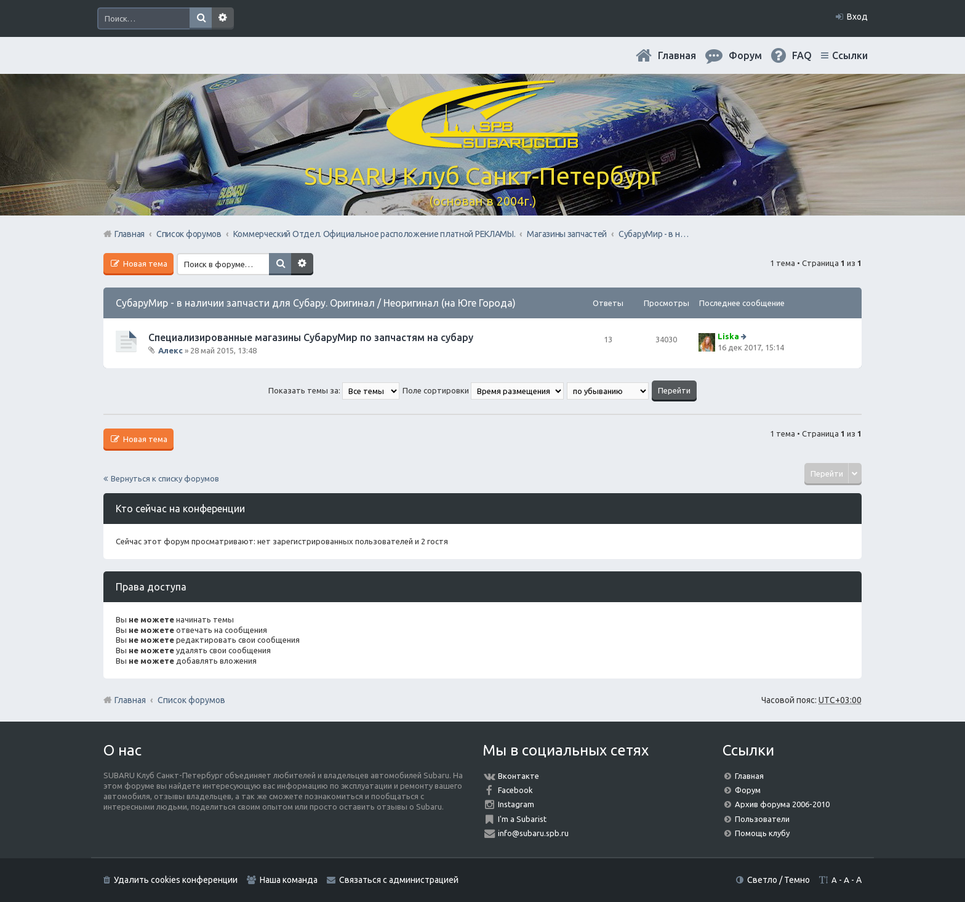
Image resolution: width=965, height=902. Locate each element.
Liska (728, 336)
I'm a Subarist (522, 819)
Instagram (516, 804)
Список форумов (191, 700)
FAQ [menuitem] (802, 55)
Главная (677, 55)
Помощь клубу (762, 833)
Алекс (170, 350)
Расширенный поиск (223, 18)
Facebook (515, 790)
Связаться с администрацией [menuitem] (398, 880)
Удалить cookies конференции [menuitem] (176, 880)
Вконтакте (518, 775)
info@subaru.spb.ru (533, 833)
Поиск (201, 18)
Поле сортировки (483, 390)
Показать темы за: (333, 390)
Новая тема (144, 263)
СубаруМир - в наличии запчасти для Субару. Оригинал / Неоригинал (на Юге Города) (316, 302)
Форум (748, 790)
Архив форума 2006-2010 (782, 804)
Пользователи (762, 819)
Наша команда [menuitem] (289, 880)
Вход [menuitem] (857, 17)
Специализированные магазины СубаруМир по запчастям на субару (310, 337)
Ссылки (850, 55)
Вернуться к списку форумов (165, 478)
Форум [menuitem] (745, 55)
